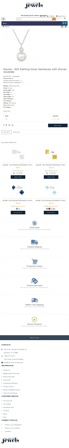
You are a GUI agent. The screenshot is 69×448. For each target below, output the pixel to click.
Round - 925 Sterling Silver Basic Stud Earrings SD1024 (18, 200)
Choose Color (18, 212)
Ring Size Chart (9, 377)
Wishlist (6, 411)
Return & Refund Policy (11, 390)
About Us (6, 370)
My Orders (7, 404)
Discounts (6, 380)
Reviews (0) (16, 132)
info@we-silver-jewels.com (12, 362)
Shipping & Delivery (10, 383)
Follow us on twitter (12, 428)
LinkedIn (8, 431)
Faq (4, 417)
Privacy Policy (8, 386)
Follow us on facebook (13, 425)
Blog (5, 414)
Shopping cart (8, 407)
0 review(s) (16, 76)
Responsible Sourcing (11, 373)
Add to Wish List (8, 78)
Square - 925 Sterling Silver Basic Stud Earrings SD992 (51, 165)
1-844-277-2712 (8, 356)
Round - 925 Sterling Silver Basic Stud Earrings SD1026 (51, 200)
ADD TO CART (57, 125)
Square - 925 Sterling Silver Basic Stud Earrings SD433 (18, 165)
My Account (7, 401)
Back (6, 27)
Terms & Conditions (10, 393)
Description (6, 132)
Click (21, 80)
